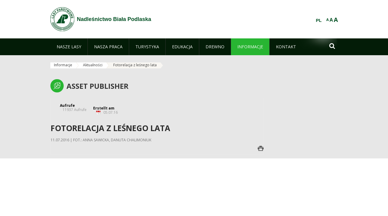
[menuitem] (68, 46)
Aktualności (92, 65)
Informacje (63, 65)
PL (318, 20)
